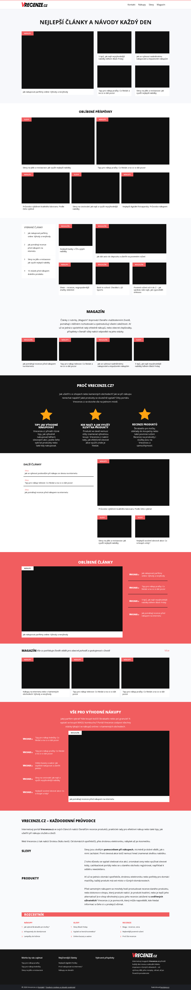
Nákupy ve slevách (66, 970)
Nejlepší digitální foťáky (68, 963)
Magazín (161, 5)
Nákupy (142, 5)
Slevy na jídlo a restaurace (32, 970)
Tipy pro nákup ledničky (31, 966)
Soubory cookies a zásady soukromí (60, 987)
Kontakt (131, 5)
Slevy (151, 5)
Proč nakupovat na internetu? (70, 966)
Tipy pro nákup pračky (31, 963)
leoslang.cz (164, 987)
